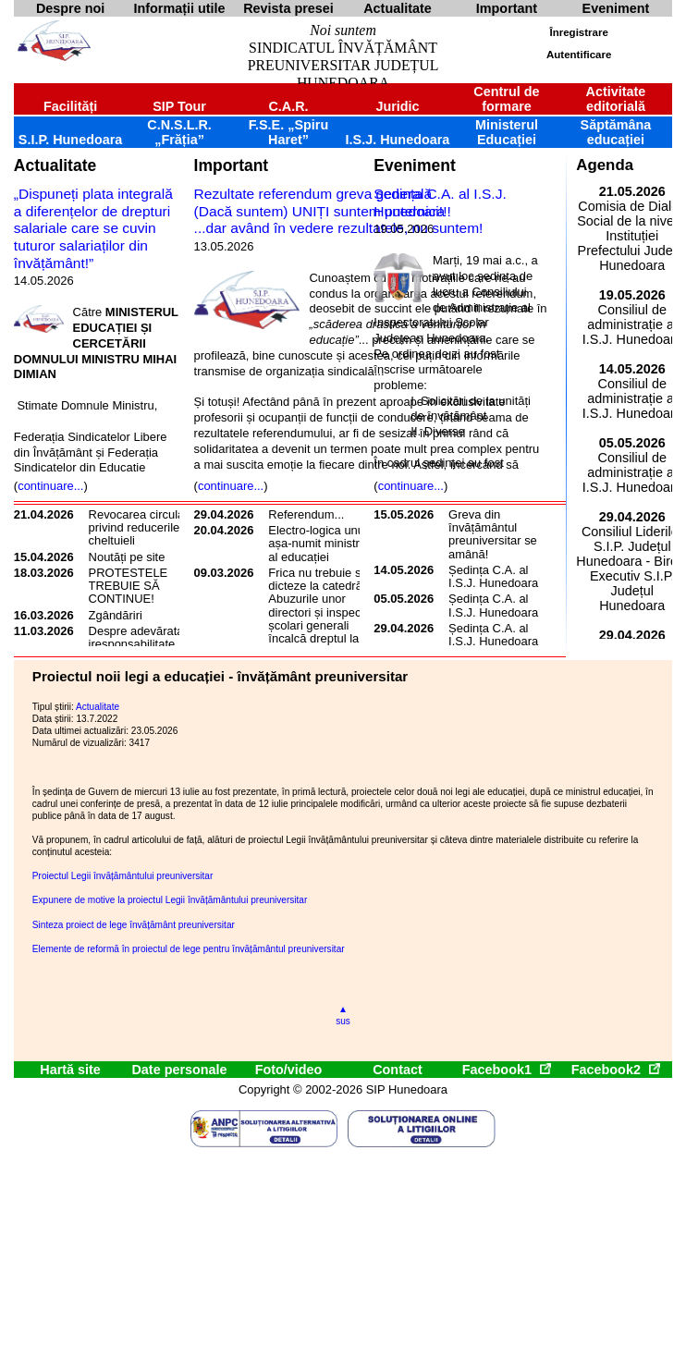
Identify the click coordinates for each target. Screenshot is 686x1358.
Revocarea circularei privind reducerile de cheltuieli (143, 528)
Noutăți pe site (127, 557)
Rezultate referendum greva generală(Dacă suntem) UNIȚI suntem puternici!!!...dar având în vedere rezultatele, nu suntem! (339, 211)
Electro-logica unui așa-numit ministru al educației (317, 543)
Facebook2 (615, 1069)
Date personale (179, 1069)
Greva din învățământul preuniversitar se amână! (492, 534)
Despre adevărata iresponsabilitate (136, 637)
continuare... (50, 486)
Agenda (604, 165)
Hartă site (70, 1069)
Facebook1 (506, 1069)
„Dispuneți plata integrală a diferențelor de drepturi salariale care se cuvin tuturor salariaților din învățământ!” (93, 228)
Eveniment (414, 165)
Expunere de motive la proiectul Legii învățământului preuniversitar (169, 900)
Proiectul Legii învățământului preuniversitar (123, 876)
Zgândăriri (115, 615)
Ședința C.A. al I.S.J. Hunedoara (440, 202)
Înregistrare (578, 32)
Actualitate (55, 165)
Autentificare (578, 54)
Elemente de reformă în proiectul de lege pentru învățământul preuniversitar (188, 949)
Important (231, 165)
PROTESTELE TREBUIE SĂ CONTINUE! (128, 586)
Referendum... (306, 514)
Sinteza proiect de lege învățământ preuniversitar (133, 925)
